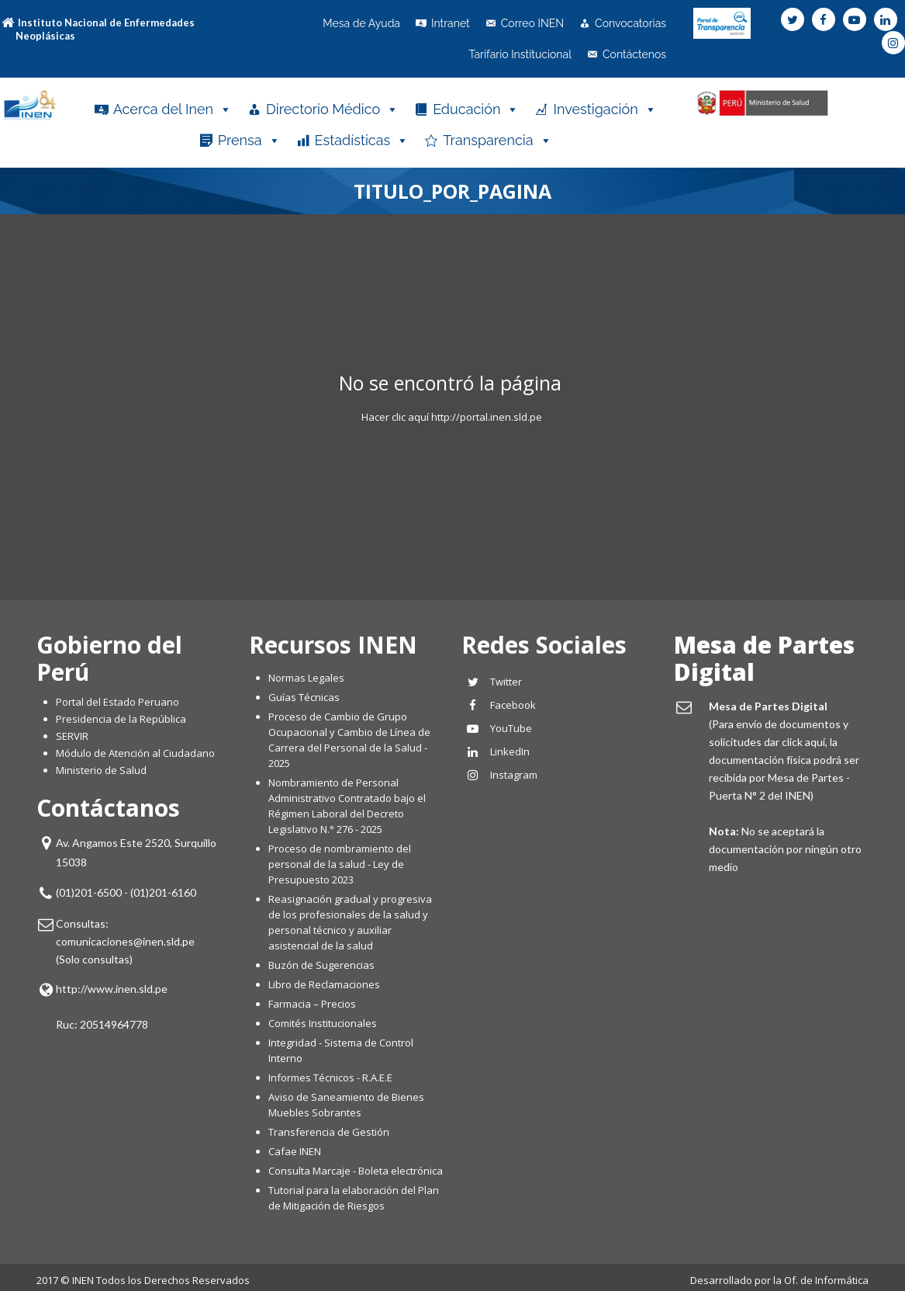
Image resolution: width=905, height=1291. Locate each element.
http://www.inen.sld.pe (112, 988)
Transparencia (497, 140)
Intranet (450, 23)
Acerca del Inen (172, 109)
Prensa (249, 140)
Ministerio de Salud (101, 770)
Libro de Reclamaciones (325, 984)
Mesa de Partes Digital (764, 658)
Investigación (604, 109)
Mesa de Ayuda (361, 23)
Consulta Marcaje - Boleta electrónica (355, 1171)
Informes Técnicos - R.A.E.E (330, 1078)
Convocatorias (630, 23)
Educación (476, 109)
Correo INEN (532, 23)
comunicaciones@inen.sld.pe (125, 941)
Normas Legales (306, 678)
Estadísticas (362, 140)
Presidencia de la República (121, 719)
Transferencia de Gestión (328, 1132)
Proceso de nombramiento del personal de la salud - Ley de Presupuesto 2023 (339, 864)
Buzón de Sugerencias (321, 965)
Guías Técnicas (304, 697)
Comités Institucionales (322, 1023)
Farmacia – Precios (312, 1004)
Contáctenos (634, 54)
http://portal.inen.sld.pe (486, 417)
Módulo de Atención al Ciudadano (135, 753)
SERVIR (72, 736)
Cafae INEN (294, 1151)
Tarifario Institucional (520, 54)
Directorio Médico (332, 109)
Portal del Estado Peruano (117, 702)
